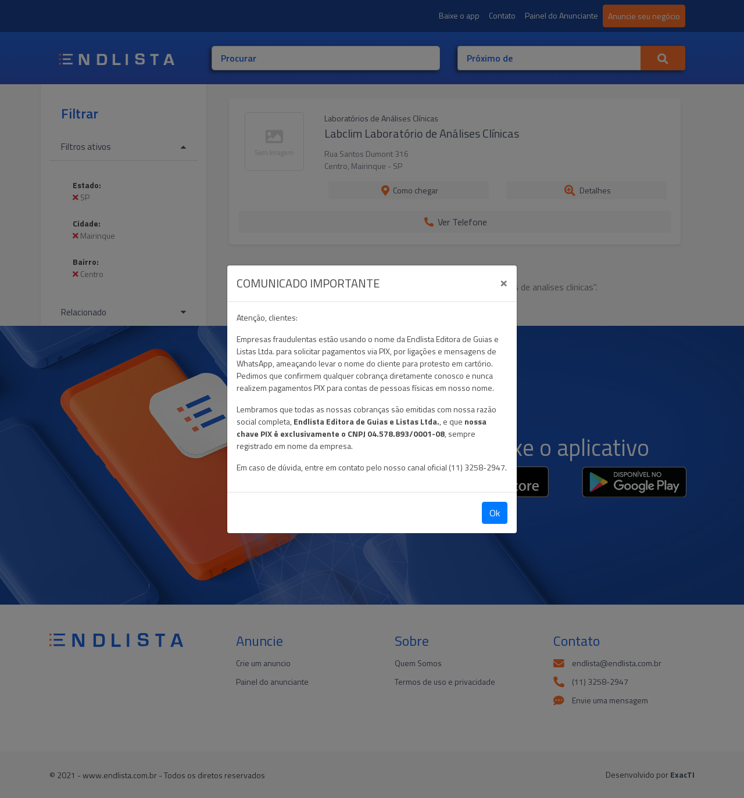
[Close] (504, 281)
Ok (494, 513)
